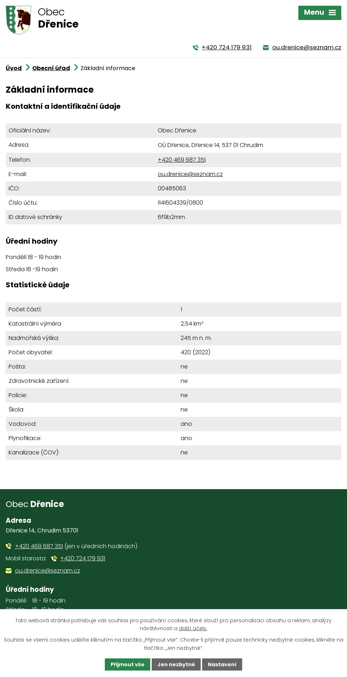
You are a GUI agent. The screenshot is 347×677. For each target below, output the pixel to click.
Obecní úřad (51, 68)
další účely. (193, 628)
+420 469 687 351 (182, 160)
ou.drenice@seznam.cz (190, 174)
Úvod (14, 68)
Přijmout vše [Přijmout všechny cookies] (128, 664)
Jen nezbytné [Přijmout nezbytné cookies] (176, 664)
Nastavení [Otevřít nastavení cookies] (222, 664)
